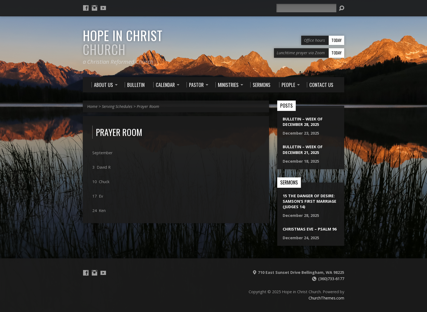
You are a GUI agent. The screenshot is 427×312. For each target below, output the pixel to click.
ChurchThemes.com (326, 298)
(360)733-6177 (331, 278)
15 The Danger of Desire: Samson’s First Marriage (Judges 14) (309, 201)
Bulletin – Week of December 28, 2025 (303, 121)
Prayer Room (148, 106)
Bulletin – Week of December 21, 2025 (303, 149)
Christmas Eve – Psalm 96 (310, 229)
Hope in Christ (123, 42)
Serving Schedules (117, 106)
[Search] (306, 8)
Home (92, 106)
